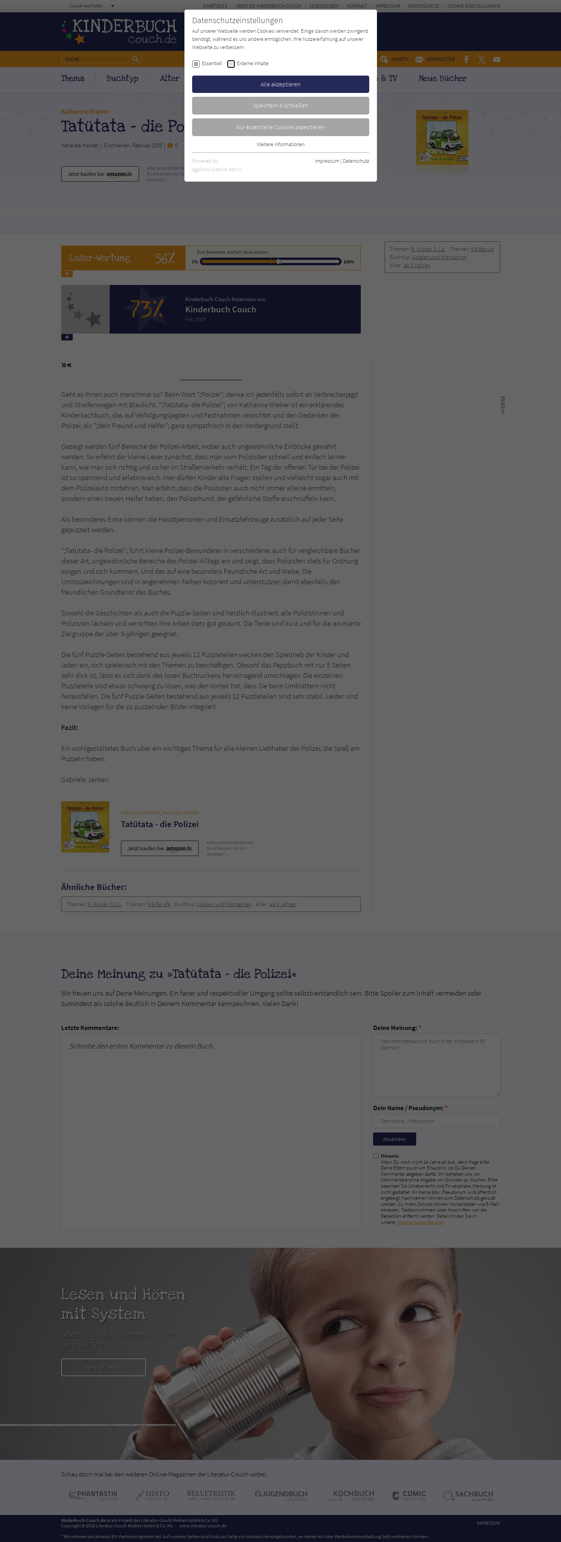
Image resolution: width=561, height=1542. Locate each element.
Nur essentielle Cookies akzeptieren (280, 127)
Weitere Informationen (281, 144)
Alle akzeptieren (281, 84)
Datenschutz (356, 160)
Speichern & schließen (280, 105)
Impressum (327, 160)
